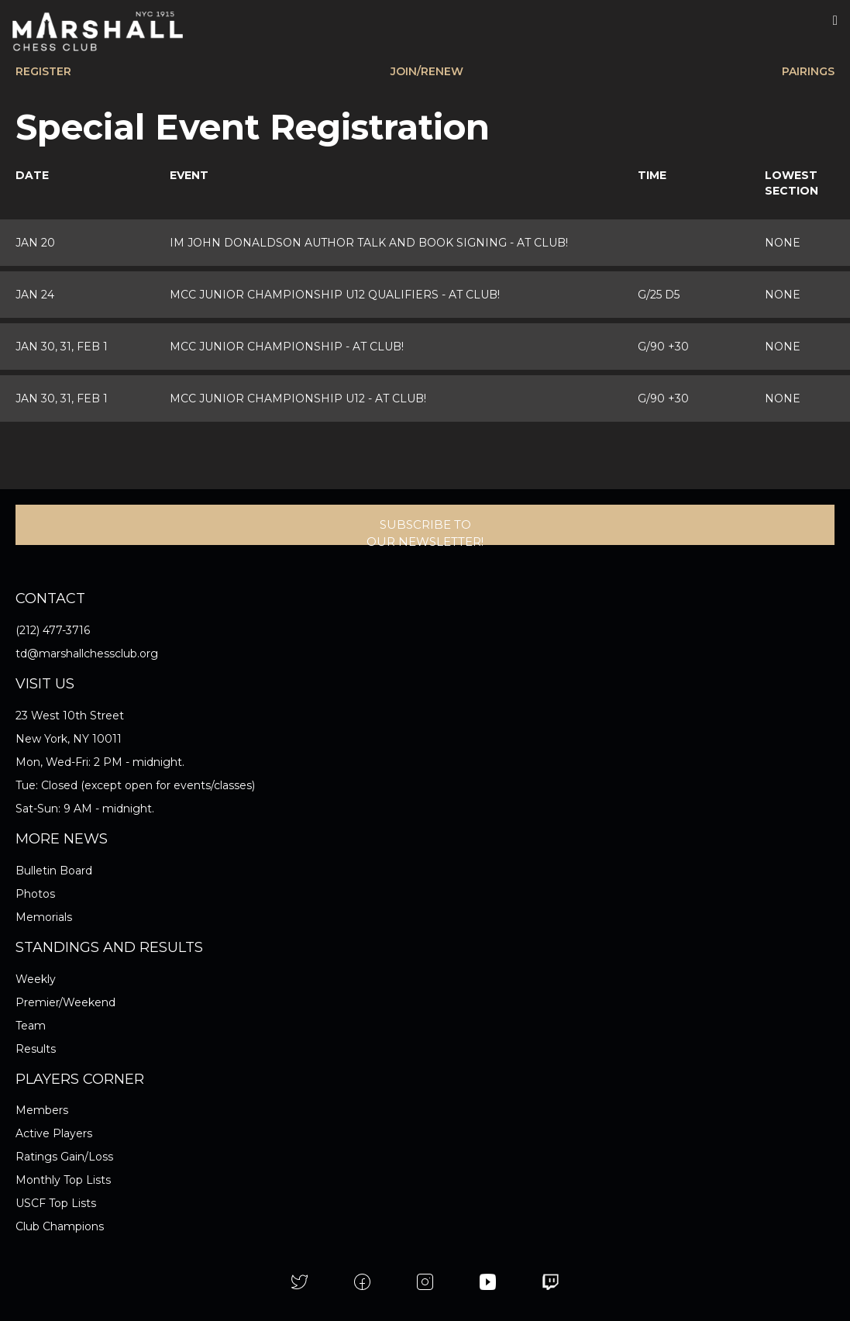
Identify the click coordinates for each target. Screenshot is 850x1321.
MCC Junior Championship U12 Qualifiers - (335, 295)
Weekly (35, 979)
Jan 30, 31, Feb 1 (61, 347)
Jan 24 (34, 295)
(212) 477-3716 (52, 630)
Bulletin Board (53, 871)
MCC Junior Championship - (287, 347)
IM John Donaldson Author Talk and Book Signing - (369, 243)
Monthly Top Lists (63, 1180)
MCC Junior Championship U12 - (298, 398)
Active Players (53, 1133)
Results (35, 1049)
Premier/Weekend (65, 1002)
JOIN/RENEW (427, 71)
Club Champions (59, 1226)
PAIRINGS (808, 71)
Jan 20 (35, 243)
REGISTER (43, 71)
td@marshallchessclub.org (86, 653)
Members (41, 1110)
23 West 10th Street (69, 716)
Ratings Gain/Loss (64, 1157)
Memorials (43, 917)
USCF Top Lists (55, 1203)
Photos (35, 894)
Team (30, 1026)
